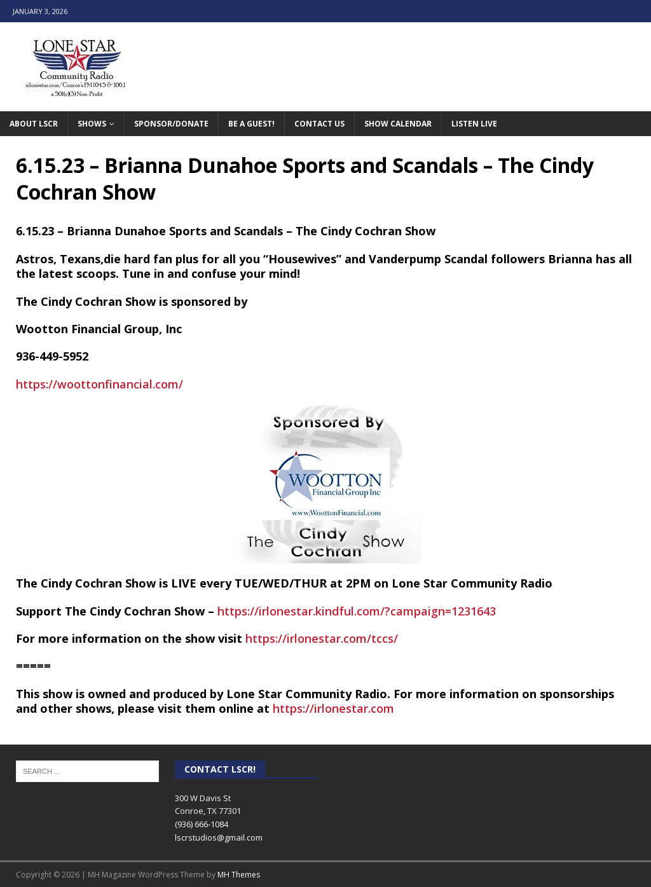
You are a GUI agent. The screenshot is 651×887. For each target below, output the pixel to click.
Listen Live (474, 123)
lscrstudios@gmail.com (219, 837)
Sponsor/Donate (171, 123)
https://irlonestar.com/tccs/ (321, 638)
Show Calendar (398, 123)
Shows (92, 123)
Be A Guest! (251, 123)
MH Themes (238, 874)
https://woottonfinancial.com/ (99, 384)
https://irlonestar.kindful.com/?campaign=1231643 (356, 611)
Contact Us (319, 123)
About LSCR (34, 123)
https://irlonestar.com (333, 708)
